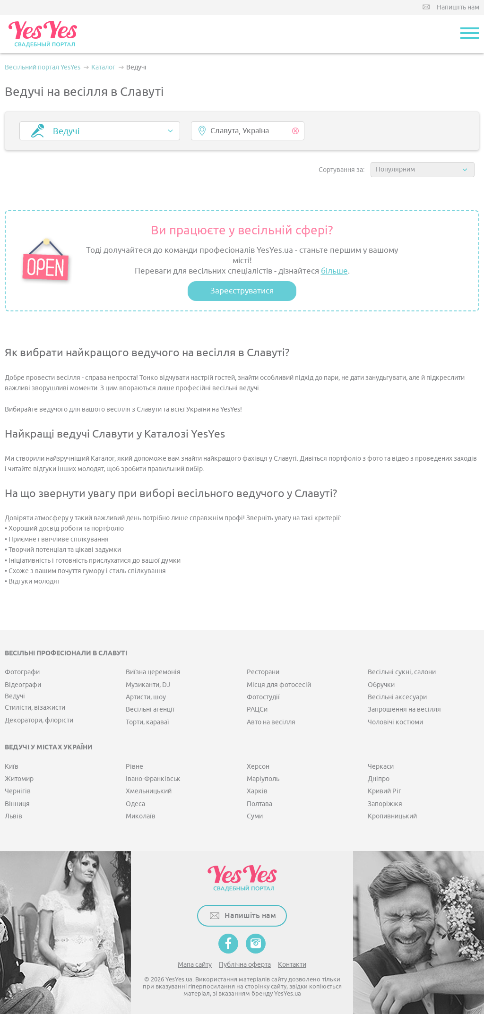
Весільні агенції (150, 709)
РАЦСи (257, 709)
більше (334, 271)
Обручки (381, 685)
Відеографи (23, 685)
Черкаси (381, 767)
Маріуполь (263, 779)
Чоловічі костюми (395, 722)
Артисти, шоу (146, 697)
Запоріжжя (385, 804)
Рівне (134, 767)
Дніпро (378, 779)
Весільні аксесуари (397, 697)
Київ (11, 767)
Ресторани (263, 672)
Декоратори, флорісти (39, 720)
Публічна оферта (245, 965)
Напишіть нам (458, 7)
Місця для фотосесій (279, 685)
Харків (257, 791)
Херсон (258, 767)
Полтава (259, 804)
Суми (255, 816)
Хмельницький (149, 791)
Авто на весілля (271, 722)
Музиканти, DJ (148, 685)
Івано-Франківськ (153, 779)
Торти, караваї (147, 722)
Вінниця (17, 804)
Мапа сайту (195, 965)
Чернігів (18, 791)
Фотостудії (263, 697)
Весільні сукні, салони (402, 672)
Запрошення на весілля (404, 709)
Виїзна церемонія (153, 672)
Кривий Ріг (384, 791)
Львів (13, 816)
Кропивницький (392, 816)
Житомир (19, 779)
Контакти (292, 965)
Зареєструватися (242, 291)
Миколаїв (141, 816)
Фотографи (22, 672)
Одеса (135, 804)
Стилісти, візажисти (35, 708)
